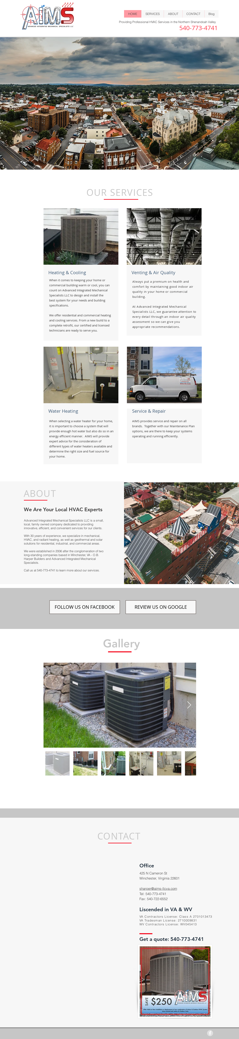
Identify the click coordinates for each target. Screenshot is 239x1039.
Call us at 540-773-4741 (40, 570)
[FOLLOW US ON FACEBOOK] (84, 607)
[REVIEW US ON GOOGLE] (160, 607)
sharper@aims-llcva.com (158, 888)
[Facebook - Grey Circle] (210, 1033)
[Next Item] (189, 705)
